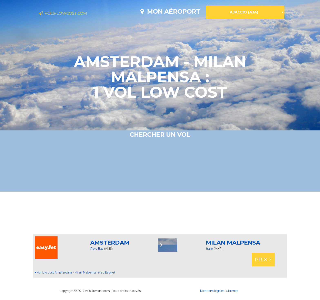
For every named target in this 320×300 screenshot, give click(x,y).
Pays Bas (96, 248)
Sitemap (232, 291)
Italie (210, 248)
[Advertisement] (160, 213)
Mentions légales (212, 291)
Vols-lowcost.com (71, 13)
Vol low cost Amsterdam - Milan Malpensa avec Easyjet (75, 272)
